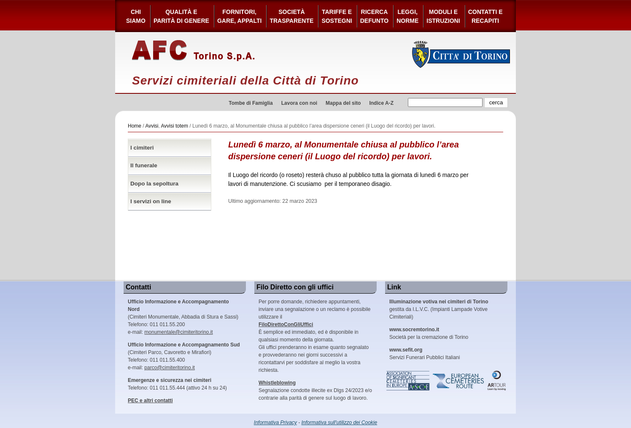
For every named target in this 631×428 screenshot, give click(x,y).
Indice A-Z (381, 103)
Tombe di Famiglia (250, 103)
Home (134, 126)
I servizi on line (150, 201)
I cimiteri (142, 147)
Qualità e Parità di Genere (181, 16)
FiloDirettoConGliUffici (286, 324)
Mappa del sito (343, 103)
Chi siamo (136, 16)
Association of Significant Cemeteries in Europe (408, 381)
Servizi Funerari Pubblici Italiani (424, 353)
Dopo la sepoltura (154, 183)
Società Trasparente (291, 16)
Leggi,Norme (407, 16)
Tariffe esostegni (336, 16)
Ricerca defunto (374, 16)
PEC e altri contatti (150, 400)
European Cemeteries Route (458, 381)
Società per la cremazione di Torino (428, 333)
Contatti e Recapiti (485, 16)
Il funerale (143, 165)
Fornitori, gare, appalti (239, 16)
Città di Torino (461, 54)
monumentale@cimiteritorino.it (178, 332)
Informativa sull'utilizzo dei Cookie (340, 422)
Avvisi (151, 126)
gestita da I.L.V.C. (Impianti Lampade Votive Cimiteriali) (438, 309)
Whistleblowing (277, 383)
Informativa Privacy (275, 422)
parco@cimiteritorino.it (169, 368)
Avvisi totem (174, 126)
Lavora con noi (299, 103)
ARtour (496, 381)
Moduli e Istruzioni (443, 16)
